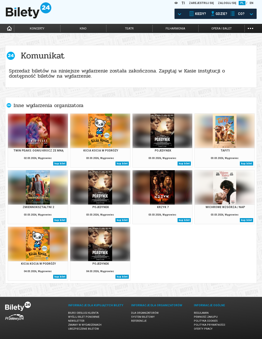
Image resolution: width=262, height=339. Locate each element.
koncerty (37, 28)
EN (251, 3)
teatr (129, 28)
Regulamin (201, 312)
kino (83, 28)
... (250, 28)
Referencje (139, 320)
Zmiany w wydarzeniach (84, 324)
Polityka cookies (206, 320)
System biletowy (143, 316)
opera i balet (221, 28)
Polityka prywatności (209, 324)
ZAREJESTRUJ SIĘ (201, 3)
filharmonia (175, 28)
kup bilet (59, 163)
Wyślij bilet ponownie (83, 316)
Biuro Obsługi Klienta (83, 312)
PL (242, 3)
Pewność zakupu (206, 316)
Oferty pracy (203, 328)
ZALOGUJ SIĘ (227, 3)
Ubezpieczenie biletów (83, 328)
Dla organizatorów (145, 312)
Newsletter (76, 320)
